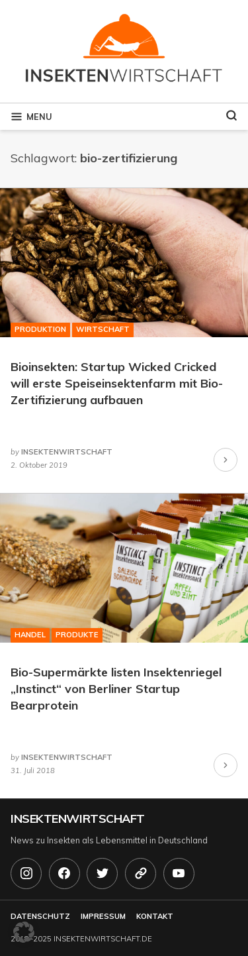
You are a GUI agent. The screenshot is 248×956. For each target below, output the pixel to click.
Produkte (77, 634)
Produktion (40, 329)
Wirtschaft (103, 329)
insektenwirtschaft (66, 451)
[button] (24, 932)
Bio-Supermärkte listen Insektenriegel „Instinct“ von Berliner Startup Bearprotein (116, 688)
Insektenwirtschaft (78, 818)
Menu (31, 117)
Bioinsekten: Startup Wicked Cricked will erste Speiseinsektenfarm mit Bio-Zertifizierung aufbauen (117, 383)
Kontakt (154, 916)
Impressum (103, 916)
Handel (30, 634)
